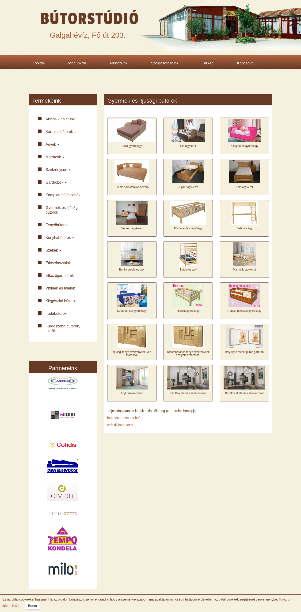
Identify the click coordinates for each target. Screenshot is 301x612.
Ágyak (52, 144)
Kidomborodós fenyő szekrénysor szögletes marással (188, 353)
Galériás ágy (244, 228)
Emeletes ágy (188, 269)
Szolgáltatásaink (164, 63)
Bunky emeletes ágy (132, 269)
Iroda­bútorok (56, 313)
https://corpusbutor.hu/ (123, 418)
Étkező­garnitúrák (60, 276)
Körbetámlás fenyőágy (188, 228)
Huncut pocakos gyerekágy (245, 310)
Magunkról (77, 63)
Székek (53, 250)
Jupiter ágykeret (188, 187)
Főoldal (38, 63)
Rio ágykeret (188, 146)
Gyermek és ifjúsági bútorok (62, 210)
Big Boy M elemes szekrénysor (244, 393)
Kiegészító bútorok (63, 301)
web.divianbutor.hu (121, 425)
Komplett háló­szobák (63, 195)
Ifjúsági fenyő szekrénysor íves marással (132, 353)
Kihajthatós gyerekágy (244, 146)
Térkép (207, 63)
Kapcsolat (245, 63)
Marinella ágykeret (244, 269)
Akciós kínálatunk (60, 119)
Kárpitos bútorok (61, 132)
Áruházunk (118, 63)
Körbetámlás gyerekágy (132, 310)
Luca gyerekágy (132, 146)
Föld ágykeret (244, 187)
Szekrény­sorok (58, 170)
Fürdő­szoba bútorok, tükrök (63, 328)
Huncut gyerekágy (188, 310)
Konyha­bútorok (60, 238)
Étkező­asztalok (58, 263)
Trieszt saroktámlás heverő (132, 187)
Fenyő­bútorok (57, 225)
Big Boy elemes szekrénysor (188, 393)
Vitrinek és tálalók (60, 288)
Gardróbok (56, 182)
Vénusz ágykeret (131, 228)
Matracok (55, 157)
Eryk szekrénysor (132, 393)
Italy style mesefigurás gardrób (244, 352)
